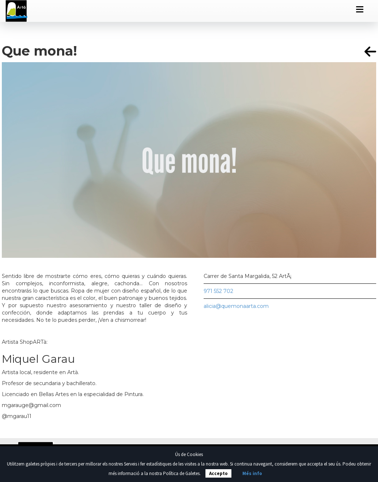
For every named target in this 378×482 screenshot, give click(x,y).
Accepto (218, 473)
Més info (252, 473)
